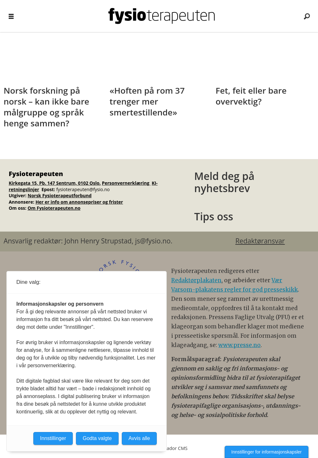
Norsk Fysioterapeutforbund (59, 195)
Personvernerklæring (126, 183)
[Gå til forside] (162, 16)
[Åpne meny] (11, 16)
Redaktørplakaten (196, 280)
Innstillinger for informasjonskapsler (266, 451)
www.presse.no (239, 345)
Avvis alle (139, 438)
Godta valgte (97, 438)
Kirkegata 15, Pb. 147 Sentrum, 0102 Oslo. (55, 183)
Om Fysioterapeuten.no (54, 208)
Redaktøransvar (260, 240)
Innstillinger (53, 438)
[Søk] (307, 16)
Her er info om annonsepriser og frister (79, 202)
